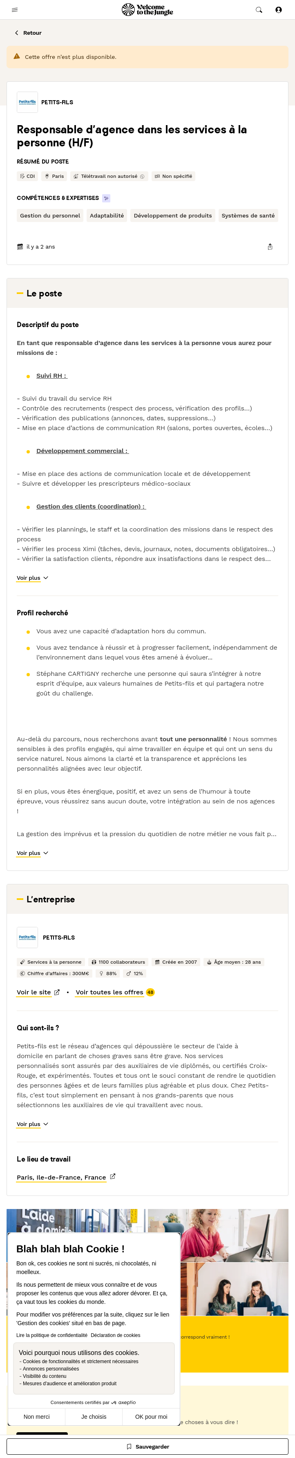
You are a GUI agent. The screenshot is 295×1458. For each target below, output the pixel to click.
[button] (27, 102)
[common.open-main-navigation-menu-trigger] (14, 9)
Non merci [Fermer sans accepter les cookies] (37, 1416)
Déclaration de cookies (115, 1335)
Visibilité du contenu (45, 1376)
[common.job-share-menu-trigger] (270, 246)
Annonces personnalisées (51, 1369)
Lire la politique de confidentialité (51, 1335)
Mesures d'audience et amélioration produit (69, 1383)
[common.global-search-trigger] (259, 9)
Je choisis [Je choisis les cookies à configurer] (93, 1416)
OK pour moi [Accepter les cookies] (151, 1416)
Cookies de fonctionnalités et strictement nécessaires (81, 1361)
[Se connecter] (278, 9)
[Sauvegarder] (147, 1446)
